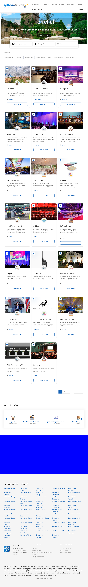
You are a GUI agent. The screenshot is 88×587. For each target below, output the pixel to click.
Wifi (49, 58)
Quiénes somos (36, 550)
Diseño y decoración (10, 575)
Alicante (11, 329)
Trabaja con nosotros (38, 556)
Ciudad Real (65, 329)
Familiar (18, 58)
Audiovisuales (58, 58)
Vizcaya (11, 375)
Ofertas (79, 4)
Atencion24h (9, 58)
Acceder (81, 10)
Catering (47, 567)
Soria (63, 238)
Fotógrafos (7, 571)
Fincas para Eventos (19, 571)
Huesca (64, 284)
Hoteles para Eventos (59, 567)
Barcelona (38, 99)
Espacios (68, 571)
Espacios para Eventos (35, 567)
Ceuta (36, 236)
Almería (11, 99)
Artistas (35, 575)
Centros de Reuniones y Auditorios (67, 573)
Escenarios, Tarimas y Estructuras (53, 571)
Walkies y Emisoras (33, 571)
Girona (10, 236)
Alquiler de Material (24, 575)
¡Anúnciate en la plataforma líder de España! (42, 553)
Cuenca (37, 145)
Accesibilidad (70, 58)
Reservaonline (40, 58)
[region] (44, 28)
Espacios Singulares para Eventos (39, 569)
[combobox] (44, 44)
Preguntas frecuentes (66, 548)
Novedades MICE (37, 10)
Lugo (10, 191)
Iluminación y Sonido (10, 567)
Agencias (38, 573)
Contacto (34, 548)
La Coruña (38, 284)
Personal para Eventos (19, 569)
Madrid (10, 145)
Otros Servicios (9, 573)
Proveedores (45, 4)
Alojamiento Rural (48, 573)
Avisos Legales (64, 550)
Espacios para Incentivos (48, 575)
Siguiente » (80, 392)
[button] (44, 28)
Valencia (64, 99)
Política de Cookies (65, 552)
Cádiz (63, 145)
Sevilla (37, 191)
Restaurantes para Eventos (24, 573)
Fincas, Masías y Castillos (60, 569)
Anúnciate (35, 4)
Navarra (11, 284)
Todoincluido (28, 58)
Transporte (23, 567)
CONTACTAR (17, 104)
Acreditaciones (78, 571)
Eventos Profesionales (66, 4)
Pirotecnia (73, 569)
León (63, 191)
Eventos (54, 4)
